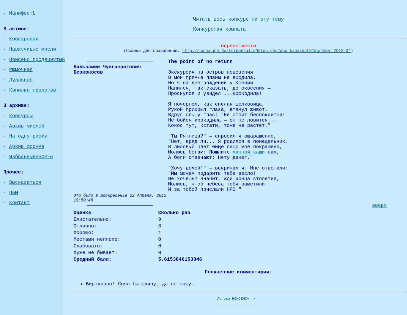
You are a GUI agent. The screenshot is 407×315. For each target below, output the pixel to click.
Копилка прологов (32, 90)
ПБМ (13, 192)
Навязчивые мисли (32, 49)
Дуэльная (21, 80)
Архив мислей (27, 126)
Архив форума (27, 146)
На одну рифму (28, 136)
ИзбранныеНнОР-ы (31, 156)
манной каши (249, 152)
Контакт (19, 202)
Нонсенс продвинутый (37, 59)
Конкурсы (21, 116)
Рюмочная (21, 69)
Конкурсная (24, 39)
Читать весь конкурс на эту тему (238, 19)
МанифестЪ (22, 13)
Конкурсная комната (219, 29)
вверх (379, 205)
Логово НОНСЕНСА (233, 299)
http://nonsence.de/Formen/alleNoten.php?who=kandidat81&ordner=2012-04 (266, 51)
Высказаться (25, 182)
